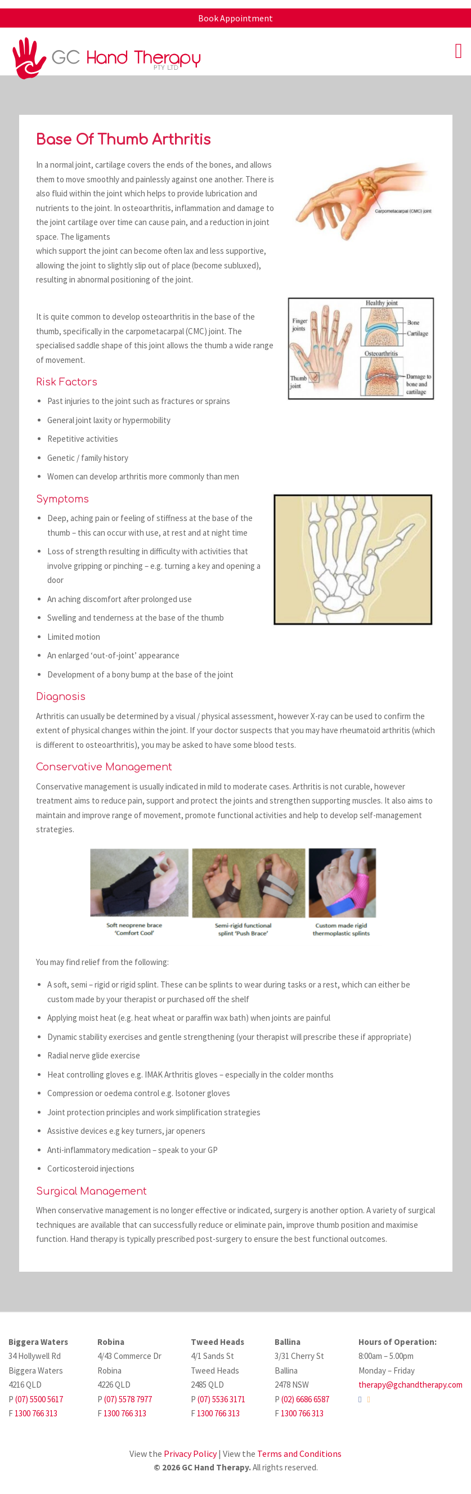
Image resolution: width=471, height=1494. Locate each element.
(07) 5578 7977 (128, 1399)
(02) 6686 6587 (305, 1399)
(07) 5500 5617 (39, 1399)
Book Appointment (235, 18)
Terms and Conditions (299, 1453)
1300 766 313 (36, 1413)
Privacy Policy (190, 1453)
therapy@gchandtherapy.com (410, 1384)
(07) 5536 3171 (221, 1399)
